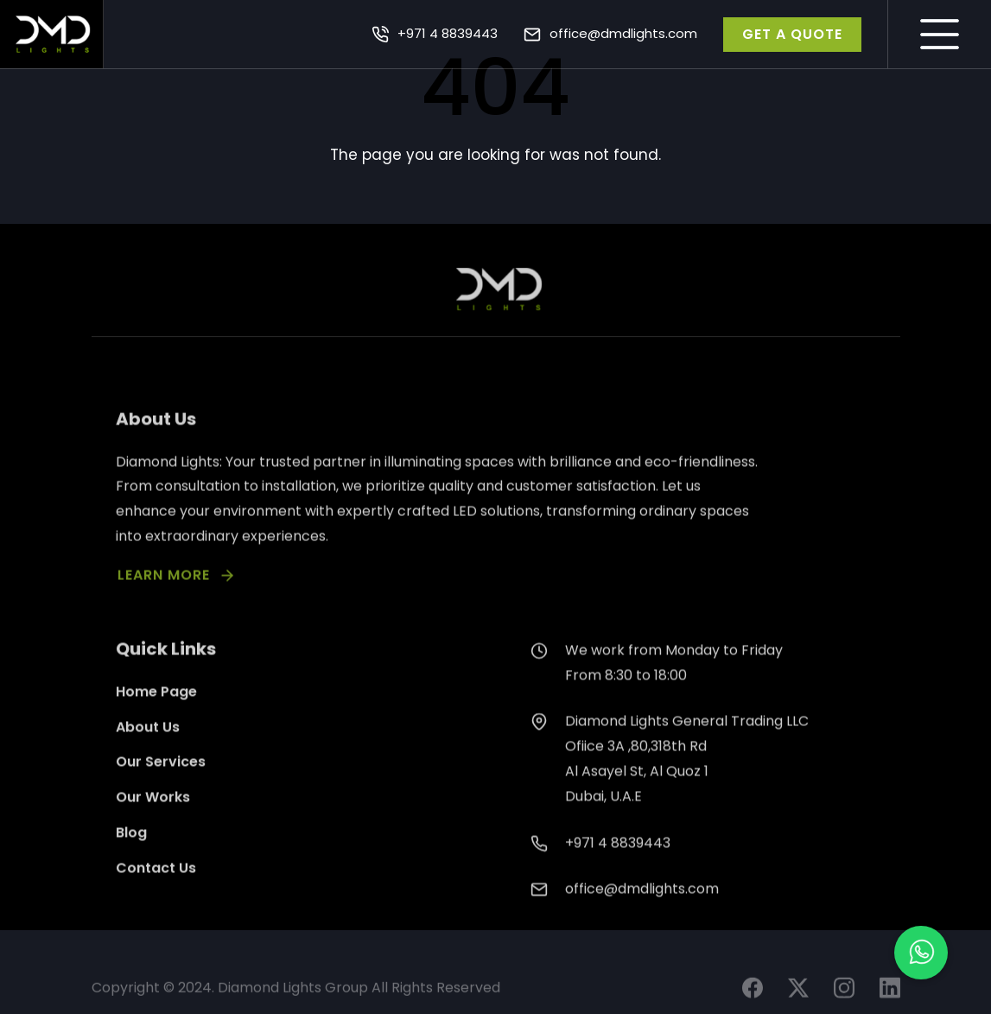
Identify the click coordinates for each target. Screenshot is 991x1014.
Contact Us (156, 892)
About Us (148, 752)
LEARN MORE (164, 596)
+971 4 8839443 (447, 33)
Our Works (153, 822)
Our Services (161, 787)
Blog (131, 858)
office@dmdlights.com (623, 33)
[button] (921, 952)
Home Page (156, 716)
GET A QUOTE (792, 34)
